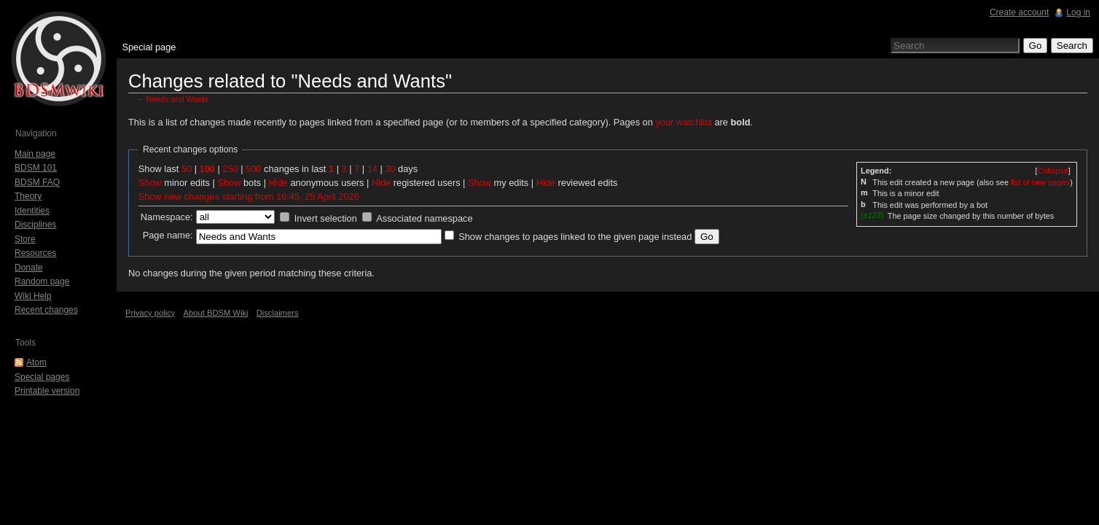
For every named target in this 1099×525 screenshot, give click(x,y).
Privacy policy (150, 312)
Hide (278, 182)
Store (25, 239)
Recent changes (46, 310)
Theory (28, 196)
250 (230, 168)
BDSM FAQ (37, 182)
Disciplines (35, 224)
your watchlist (683, 122)
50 (186, 168)
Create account (1019, 12)
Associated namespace (424, 218)
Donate (29, 267)
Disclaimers (278, 312)
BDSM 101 (36, 168)
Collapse (1052, 170)
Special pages (42, 377)
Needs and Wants (177, 99)
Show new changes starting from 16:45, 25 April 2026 (248, 196)
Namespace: (167, 216)
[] (1052, 170)
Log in (1078, 12)
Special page (149, 47)
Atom (36, 362)
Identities (32, 211)
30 (390, 168)
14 (372, 168)
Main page (35, 154)
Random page (42, 281)
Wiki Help (33, 296)
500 (253, 168)
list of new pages (1040, 182)
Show (150, 182)
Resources (35, 253)
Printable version (47, 391)
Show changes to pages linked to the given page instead (575, 236)
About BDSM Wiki (216, 312)
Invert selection (325, 218)
